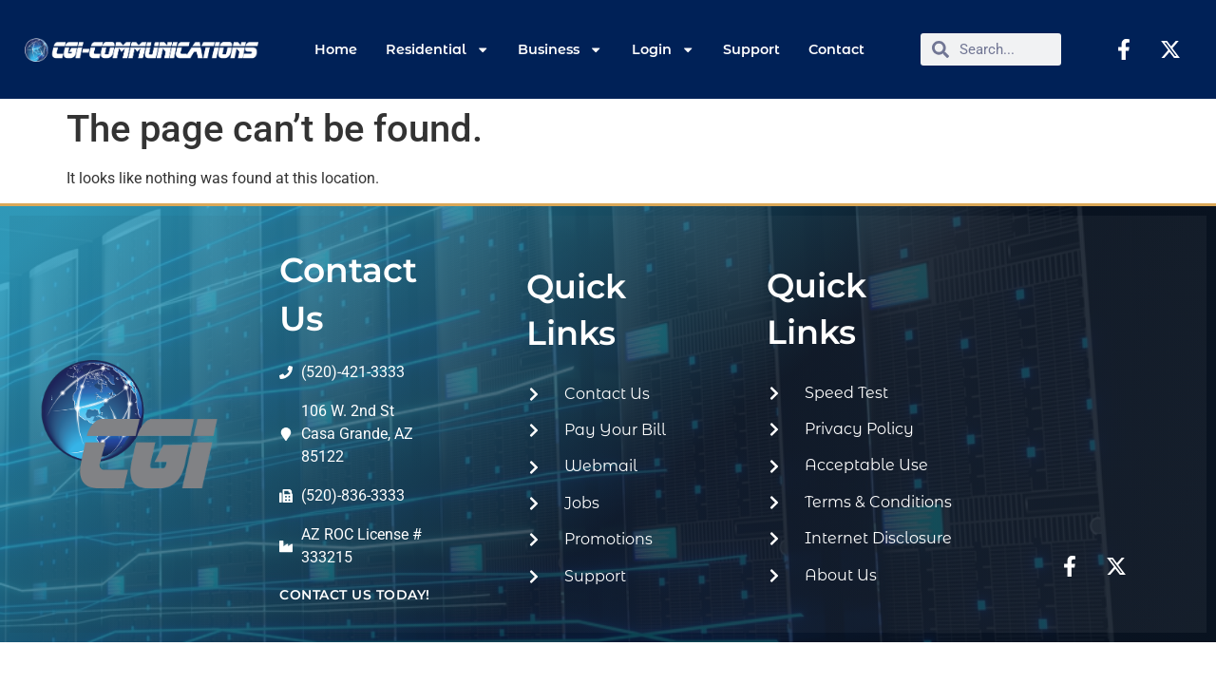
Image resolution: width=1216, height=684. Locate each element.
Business (560, 49)
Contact (836, 49)
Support (751, 49)
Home (335, 49)
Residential (437, 49)
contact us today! (354, 594)
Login (663, 49)
